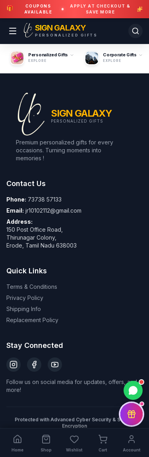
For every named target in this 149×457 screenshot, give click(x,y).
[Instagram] (13, 364)
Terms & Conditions (31, 286)
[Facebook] (34, 364)
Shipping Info (23, 308)
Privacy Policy (24, 297)
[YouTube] (55, 364)
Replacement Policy (32, 320)
